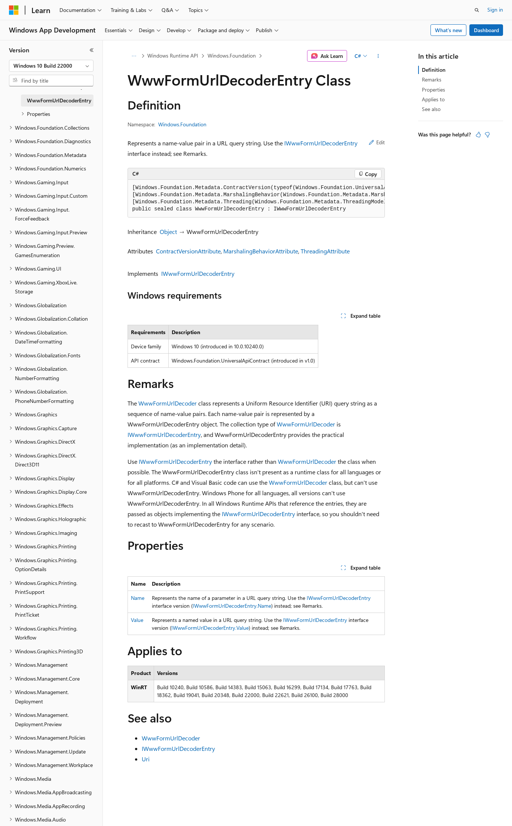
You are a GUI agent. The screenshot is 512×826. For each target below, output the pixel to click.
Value (137, 619)
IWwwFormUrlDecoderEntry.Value (210, 627)
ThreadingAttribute (325, 251)
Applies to (433, 99)
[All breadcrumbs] (134, 56)
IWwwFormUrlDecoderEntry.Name (232, 605)
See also (431, 109)
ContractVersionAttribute (188, 251)
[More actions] (377, 56)
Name (137, 597)
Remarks (431, 79)
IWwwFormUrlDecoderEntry (321, 143)
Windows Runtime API (172, 55)
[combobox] (51, 66)
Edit (377, 142)
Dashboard (486, 30)
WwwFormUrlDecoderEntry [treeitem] (59, 100)
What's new (448, 30)
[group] (256, 199)
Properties (433, 89)
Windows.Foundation (232, 55)
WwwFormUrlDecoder (167, 403)
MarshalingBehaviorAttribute (260, 251)
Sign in (495, 9)
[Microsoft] (14, 10)
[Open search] (476, 10)
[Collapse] (91, 50)
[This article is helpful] (478, 134)
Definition (433, 69)
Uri (146, 759)
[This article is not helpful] (487, 134)
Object (168, 231)
